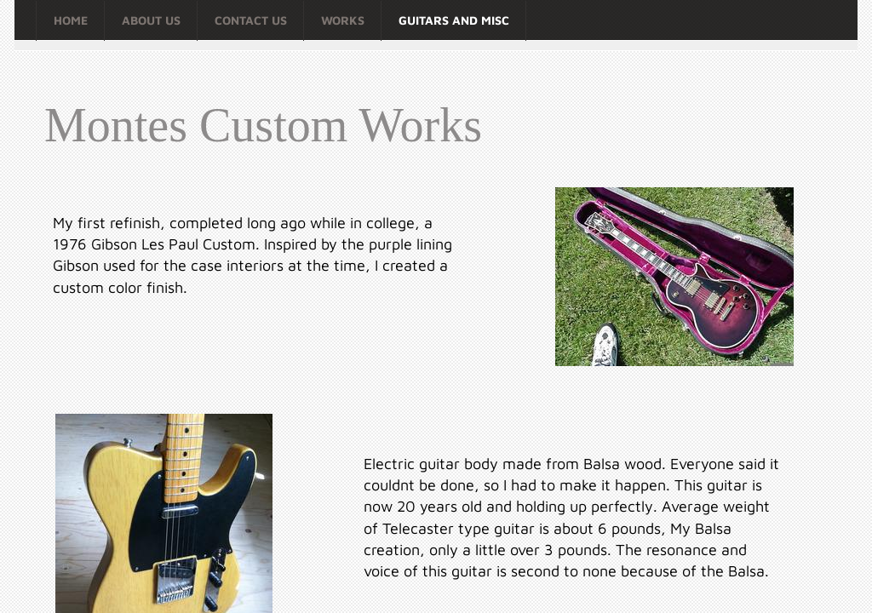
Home (71, 20)
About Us (151, 20)
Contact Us (251, 20)
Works (342, 20)
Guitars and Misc (454, 20)
